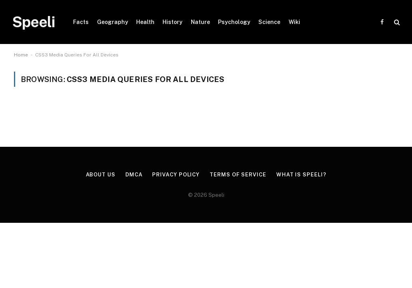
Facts (81, 22)
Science (269, 22)
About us (100, 175)
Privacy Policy (176, 175)
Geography (112, 22)
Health (145, 22)
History (172, 22)
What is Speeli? (301, 175)
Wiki (294, 22)
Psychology (234, 22)
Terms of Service (238, 175)
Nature (200, 22)
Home (21, 55)
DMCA (134, 175)
